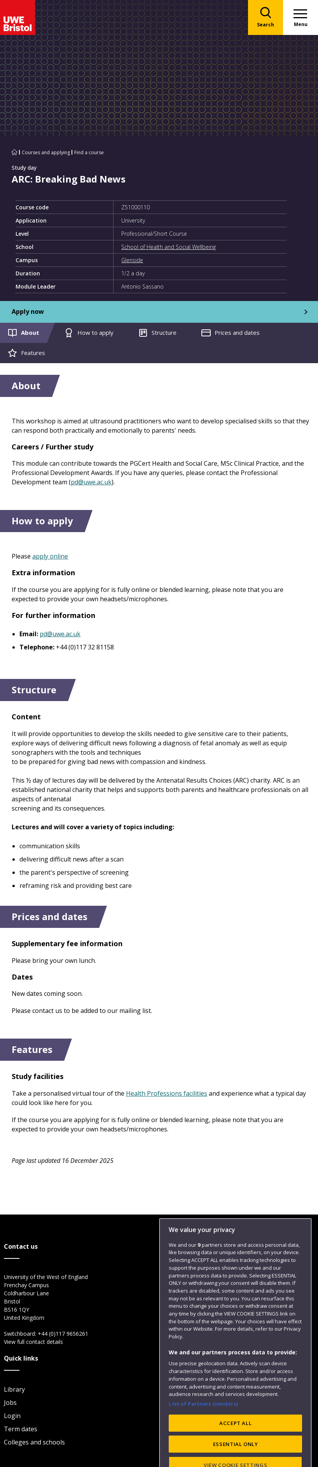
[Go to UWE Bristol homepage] (14, 152)
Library (14, 1389)
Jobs (10, 1402)
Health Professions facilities (166, 1093)
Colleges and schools (34, 1442)
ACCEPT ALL (235, 1442)
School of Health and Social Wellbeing (168, 247)
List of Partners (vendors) (203, 1423)
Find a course (89, 152)
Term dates (20, 1429)
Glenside (132, 260)
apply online (50, 556)
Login (12, 1415)
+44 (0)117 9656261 (63, 1333)
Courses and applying (46, 152)
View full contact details (33, 1341)
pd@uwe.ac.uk (91, 482)
